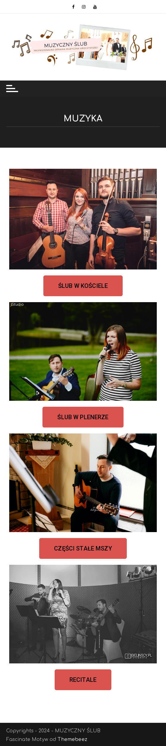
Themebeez (72, 739)
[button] (83, 285)
